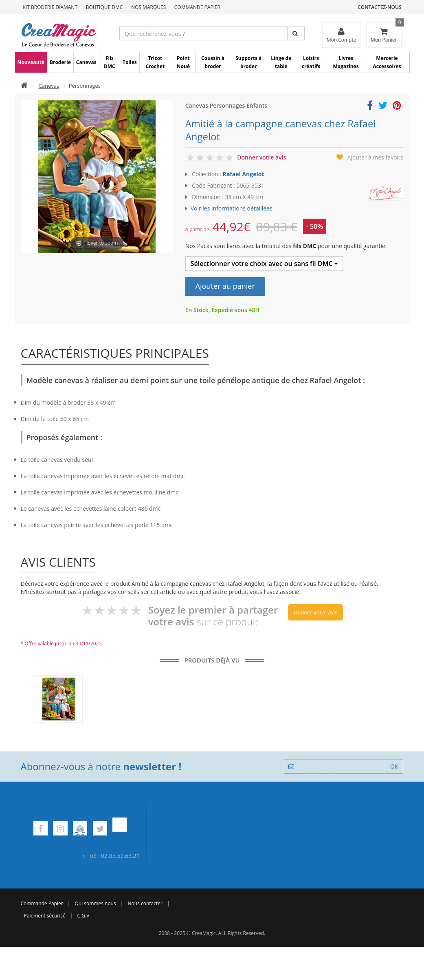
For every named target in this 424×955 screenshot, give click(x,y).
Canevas (86, 62)
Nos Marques (148, 7)
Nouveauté (31, 62)
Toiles (130, 62)
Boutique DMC (104, 7)
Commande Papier (197, 7)
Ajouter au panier (225, 286)
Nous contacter (145, 903)
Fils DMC (109, 62)
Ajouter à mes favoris (375, 157)
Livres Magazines (346, 62)
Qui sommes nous (95, 903)
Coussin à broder (212, 62)
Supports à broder (248, 62)
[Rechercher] (296, 33)
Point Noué (183, 62)
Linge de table (281, 62)
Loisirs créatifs (311, 62)
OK (394, 766)
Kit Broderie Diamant (50, 7)
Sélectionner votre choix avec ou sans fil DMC (264, 263)
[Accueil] (24, 85)
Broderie (60, 62)
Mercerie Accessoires (387, 62)
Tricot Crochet (155, 62)
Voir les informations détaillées (231, 208)
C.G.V (83, 915)
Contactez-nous (379, 7)
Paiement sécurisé (45, 915)
